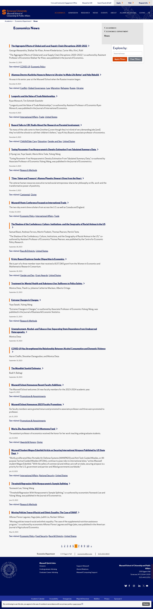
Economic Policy (38, 66)
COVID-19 (25, 66)
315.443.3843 (103, 554)
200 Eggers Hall (144, 571)
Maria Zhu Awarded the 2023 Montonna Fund (34, 428)
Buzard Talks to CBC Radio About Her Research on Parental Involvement (46, 125)
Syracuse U (118, 599)
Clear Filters (135, 59)
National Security (46, 475)
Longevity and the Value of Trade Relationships (34, 96)
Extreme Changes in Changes (26, 300)
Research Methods (28, 170)
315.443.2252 (144, 577)
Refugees (65, 88)
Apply (119, 3)
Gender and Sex (55, 141)
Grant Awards (41, 275)
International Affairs (29, 117)
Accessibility (53, 599)
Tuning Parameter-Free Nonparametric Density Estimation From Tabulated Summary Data (54, 149)
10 (88, 546)
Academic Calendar (37, 599)
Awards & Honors (28, 442)
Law (48, 88)
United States (51, 117)
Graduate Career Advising (48, 572)
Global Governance (36, 88)
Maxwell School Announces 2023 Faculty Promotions (37, 404)
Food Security (41, 536)
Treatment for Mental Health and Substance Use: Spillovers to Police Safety (48, 283)
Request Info (143, 3)
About (114, 13)
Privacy (106, 599)
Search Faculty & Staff (104, 3)
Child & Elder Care (28, 141)
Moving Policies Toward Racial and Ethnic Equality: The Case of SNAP (45, 512)
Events (104, 13)
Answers (42, 566)
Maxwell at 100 (87, 3)
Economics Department (23, 21)
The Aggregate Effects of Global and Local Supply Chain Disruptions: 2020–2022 (50, 45)
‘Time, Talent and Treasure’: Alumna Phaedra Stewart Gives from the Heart (47, 178)
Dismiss (146, 604)
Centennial (25, 194)
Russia (72, 88)
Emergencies (67, 599)
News (95, 13)
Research (85, 13)
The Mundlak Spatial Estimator (27, 368)
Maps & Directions (82, 599)
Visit (130, 3)
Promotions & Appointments (33, 396)
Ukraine (80, 88)
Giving (142, 13)
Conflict (23, 88)
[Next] (91, 546)
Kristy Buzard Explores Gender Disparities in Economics (39, 259)
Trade (41, 117)
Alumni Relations (128, 13)
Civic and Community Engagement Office (64, 3)
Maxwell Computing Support (86, 572)
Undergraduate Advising (48, 569)
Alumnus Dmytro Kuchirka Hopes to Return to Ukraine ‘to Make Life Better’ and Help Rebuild (56, 74)
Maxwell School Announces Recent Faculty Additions (37, 385)
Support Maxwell (82, 566)
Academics (60, 13)
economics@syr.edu (85, 554)
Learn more (77, 604)
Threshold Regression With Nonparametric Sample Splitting (40, 483)
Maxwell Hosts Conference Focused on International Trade (40, 202)
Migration (55, 88)
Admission (73, 13)
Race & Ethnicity (27, 251)
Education (42, 141)
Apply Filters (119, 59)
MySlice (97, 599)
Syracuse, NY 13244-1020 (140, 574)
